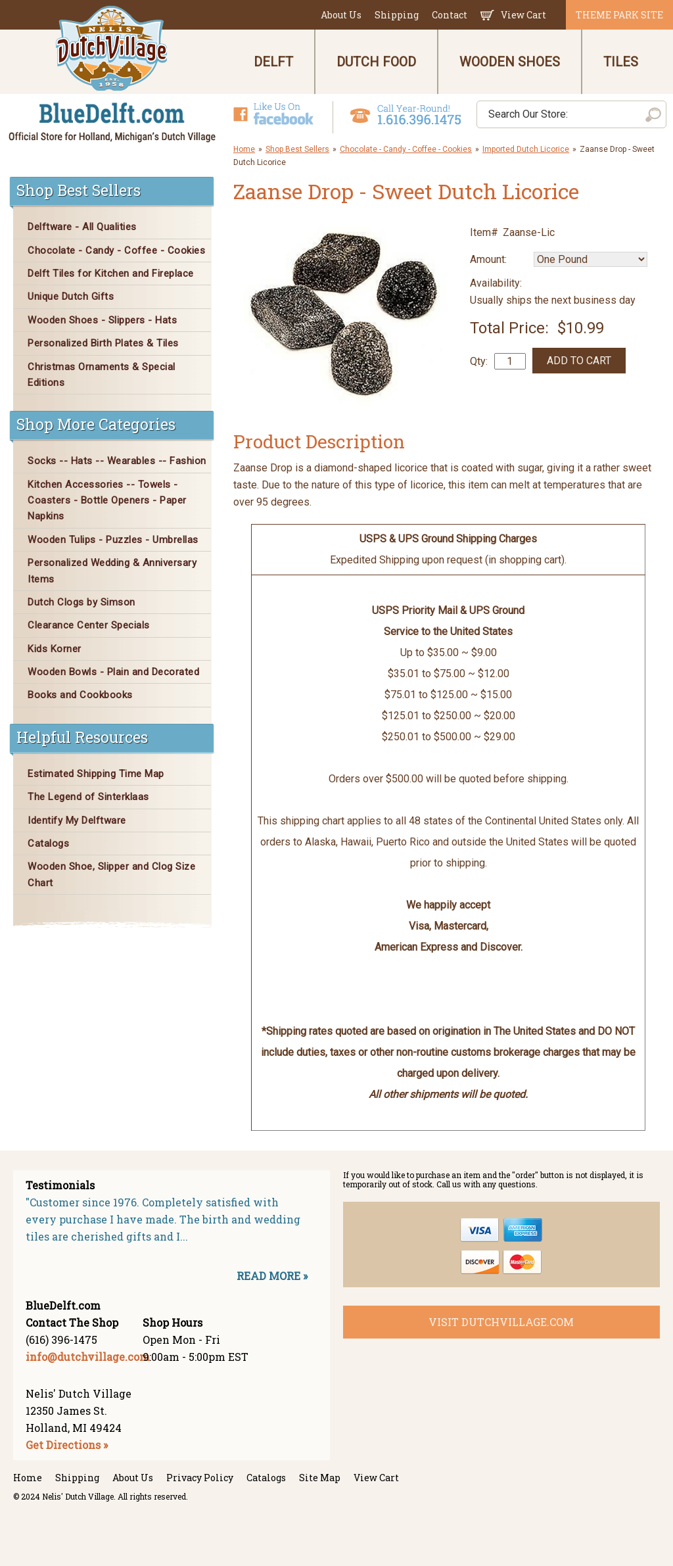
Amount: (488, 259)
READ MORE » (272, 1276)
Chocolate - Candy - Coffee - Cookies (406, 149)
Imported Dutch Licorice (525, 149)
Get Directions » (67, 1445)
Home (244, 149)
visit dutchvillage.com (501, 1322)
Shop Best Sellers (297, 149)
